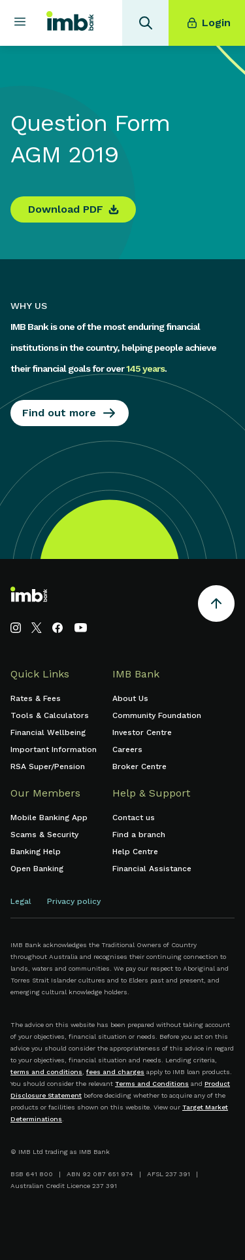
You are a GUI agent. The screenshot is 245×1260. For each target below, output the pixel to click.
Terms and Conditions (152, 1083)
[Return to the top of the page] (216, 605)
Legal (20, 901)
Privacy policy (74, 901)
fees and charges (115, 1071)
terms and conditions (46, 1071)
